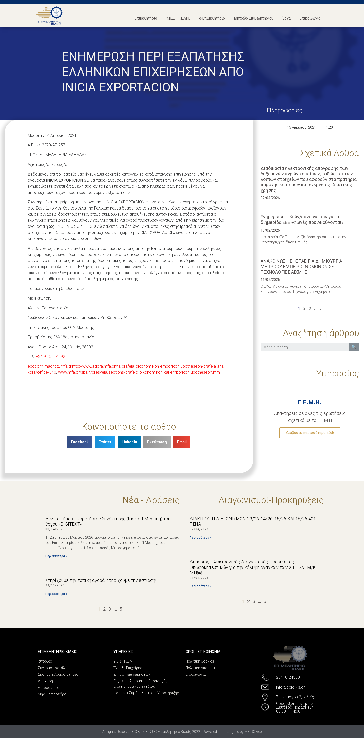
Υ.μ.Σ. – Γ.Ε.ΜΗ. (178, 18)
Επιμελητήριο (146, 18)
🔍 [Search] (353, 347)
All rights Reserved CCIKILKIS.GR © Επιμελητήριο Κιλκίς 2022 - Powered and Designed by (173, 732)
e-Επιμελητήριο (212, 18)
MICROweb (253, 732)
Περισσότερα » (56, 556)
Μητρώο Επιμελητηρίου (253, 18)
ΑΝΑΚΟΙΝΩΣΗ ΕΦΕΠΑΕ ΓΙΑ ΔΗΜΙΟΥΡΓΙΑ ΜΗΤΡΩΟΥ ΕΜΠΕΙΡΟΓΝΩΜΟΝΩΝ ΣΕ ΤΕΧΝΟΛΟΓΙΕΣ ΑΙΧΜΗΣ (301, 266)
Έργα (286, 18)
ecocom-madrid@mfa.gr (50, 366)
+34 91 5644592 (50, 356)
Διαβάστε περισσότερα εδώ (310, 432)
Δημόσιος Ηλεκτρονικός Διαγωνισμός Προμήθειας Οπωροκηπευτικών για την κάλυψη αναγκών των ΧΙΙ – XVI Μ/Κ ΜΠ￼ (253, 567)
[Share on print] (157, 442)
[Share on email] (181, 442)
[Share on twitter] (105, 442)
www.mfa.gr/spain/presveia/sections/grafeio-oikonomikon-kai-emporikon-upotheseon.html (139, 372)
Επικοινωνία (310, 18)
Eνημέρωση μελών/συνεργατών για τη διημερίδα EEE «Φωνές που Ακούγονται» (302, 219)
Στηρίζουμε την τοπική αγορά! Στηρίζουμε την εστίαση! (100, 580)
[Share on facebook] (79, 442)
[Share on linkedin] (129, 442)
